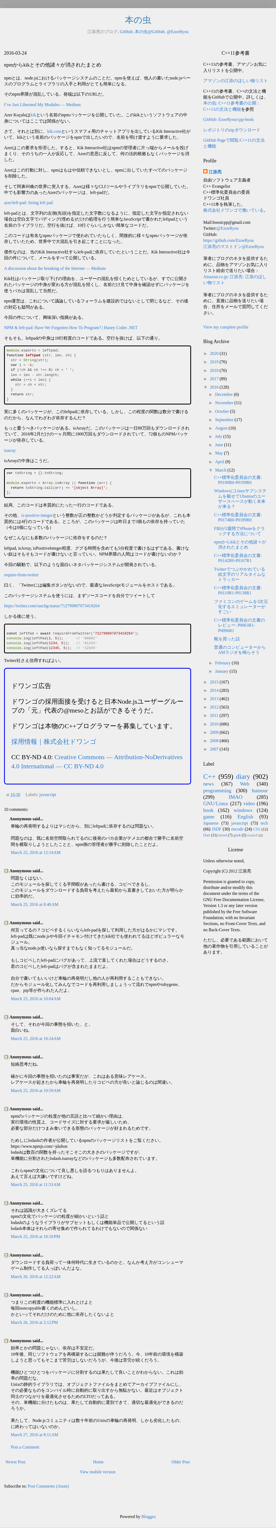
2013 (215, 698)
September (224, 419)
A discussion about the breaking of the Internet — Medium (55, 268)
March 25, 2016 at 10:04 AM (36, 998)
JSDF (217, 829)
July (219, 436)
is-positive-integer (37, 515)
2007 (215, 749)
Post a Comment (25, 1447)
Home (98, 1462)
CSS (256, 829)
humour (260, 790)
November (224, 402)
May (219, 453)
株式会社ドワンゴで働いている (233, 210)
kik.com (54, 131)
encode (237, 829)
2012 (215, 707)
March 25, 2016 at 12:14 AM (36, 852)
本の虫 (138, 20)
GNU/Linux (215, 803)
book (208, 810)
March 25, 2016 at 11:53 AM (35, 1184)
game (209, 816)
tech (264, 823)
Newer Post (15, 1462)
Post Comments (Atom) (48, 1486)
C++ (209, 776)
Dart (206, 835)
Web (244, 784)
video (249, 803)
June (219, 444)
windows (243, 810)
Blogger (148, 1516)
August (222, 428)
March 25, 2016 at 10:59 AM (36, 1090)
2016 (215, 387)
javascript (47, 794)
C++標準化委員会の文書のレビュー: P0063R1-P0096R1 (239, 625)
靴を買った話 (227, 639)
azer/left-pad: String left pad (28, 202)
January (222, 671)
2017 (215, 378)
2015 (215, 682)
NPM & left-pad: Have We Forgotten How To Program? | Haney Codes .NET (70, 327)
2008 (215, 740)
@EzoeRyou (178, 31)
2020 (215, 353)
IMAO (235, 797)
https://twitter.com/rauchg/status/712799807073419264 (51, 605)
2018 (215, 370)
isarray (10, 450)
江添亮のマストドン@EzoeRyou (233, 246)
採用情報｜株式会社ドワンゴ (53, 741)
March (221, 470)
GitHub (126, 31)
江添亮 (215, 172)
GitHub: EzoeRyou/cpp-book (228, 119)
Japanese (211, 823)
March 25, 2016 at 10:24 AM (36, 1038)
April (220, 461)
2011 (214, 715)
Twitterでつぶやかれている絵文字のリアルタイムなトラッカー (239, 574)
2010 (215, 724)
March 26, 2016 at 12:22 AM (36, 1276)
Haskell (252, 835)
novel (222, 835)
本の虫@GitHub (150, 31)
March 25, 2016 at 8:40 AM (34, 904)
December (224, 394)
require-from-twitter (21, 575)
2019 (215, 362)
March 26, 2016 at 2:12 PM (34, 1322)
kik (33, 115)
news (208, 784)
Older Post (180, 1462)
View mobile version (97, 1472)
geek (237, 835)
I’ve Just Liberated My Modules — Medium (42, 104)
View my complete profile (225, 327)
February (223, 663)
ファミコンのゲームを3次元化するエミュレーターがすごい (241, 606)
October (222, 411)
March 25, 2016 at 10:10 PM (35, 1236)
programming (217, 790)
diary (243, 776)
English (245, 816)
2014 (215, 690)
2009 (215, 732)
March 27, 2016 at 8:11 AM (34, 1434)
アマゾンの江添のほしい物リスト (235, 80)
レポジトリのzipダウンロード (231, 130)
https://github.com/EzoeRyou (228, 240)
